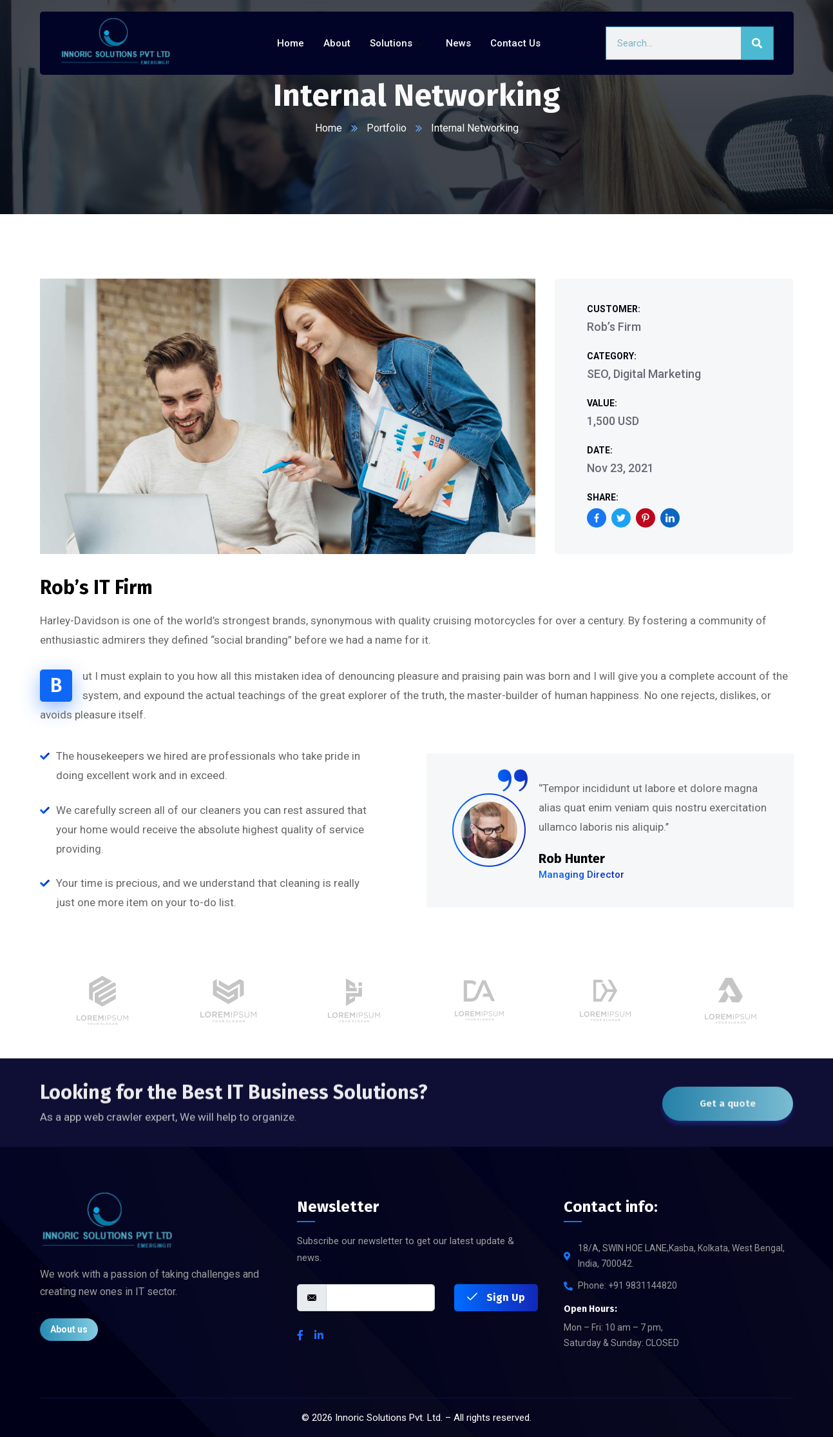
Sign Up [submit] (496, 1297)
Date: (600, 450)
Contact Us (515, 43)
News (458, 43)
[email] (380, 1297)
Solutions (398, 43)
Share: (602, 497)
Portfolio (387, 128)
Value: (602, 403)
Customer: (613, 309)
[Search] (757, 43)
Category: (612, 356)
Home (290, 43)
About (336, 43)
